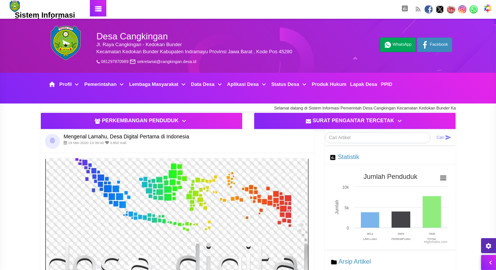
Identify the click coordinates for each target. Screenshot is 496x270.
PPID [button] (386, 84)
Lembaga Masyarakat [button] (158, 84)
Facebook (434, 45)
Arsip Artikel (354, 261)
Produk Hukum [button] (329, 84)
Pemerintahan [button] (104, 84)
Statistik (348, 156)
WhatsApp (398, 45)
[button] (404, 9)
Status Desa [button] (289, 84)
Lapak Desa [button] (363, 84)
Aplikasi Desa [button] (247, 84)
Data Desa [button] (207, 84)
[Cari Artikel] (378, 137)
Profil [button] (70, 84)
